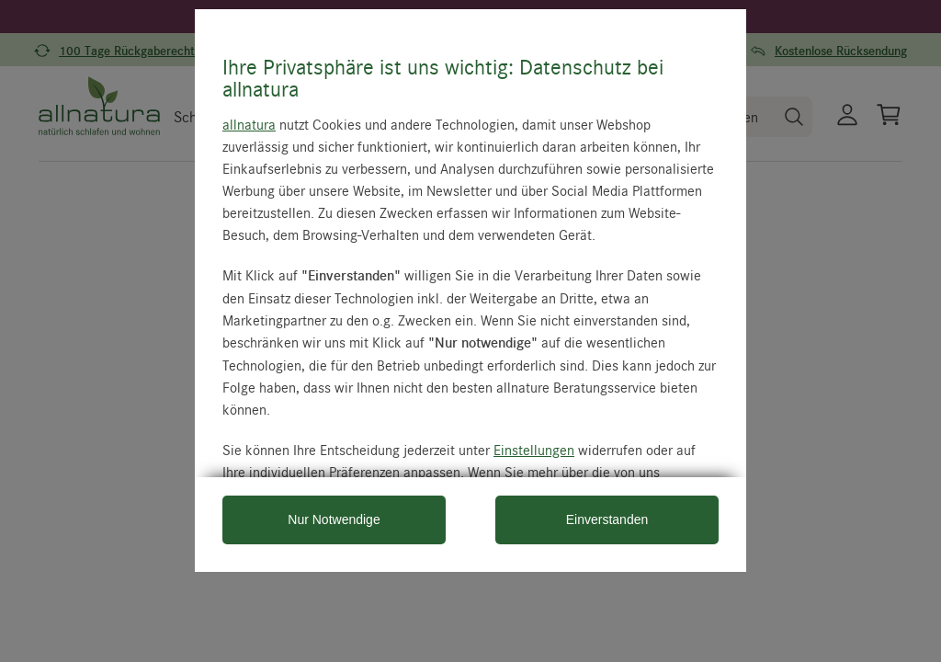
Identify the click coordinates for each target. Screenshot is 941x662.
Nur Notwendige (334, 519)
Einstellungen (533, 449)
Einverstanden (607, 519)
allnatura (249, 124)
